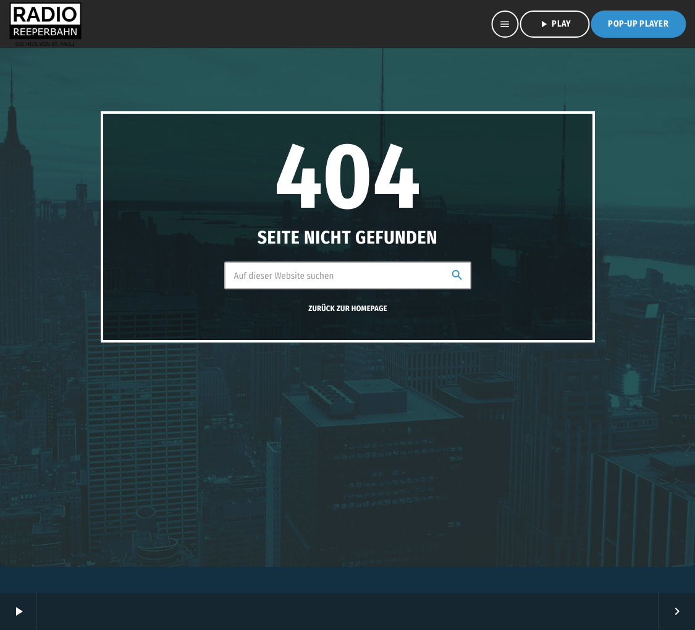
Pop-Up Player (638, 24)
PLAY (554, 24)
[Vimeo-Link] (45, 24)
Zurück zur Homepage (347, 308)
